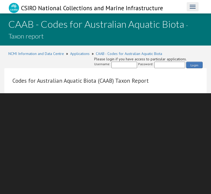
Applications (80, 53)
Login (194, 65)
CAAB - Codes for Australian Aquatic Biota (129, 53)
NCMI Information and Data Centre (36, 53)
